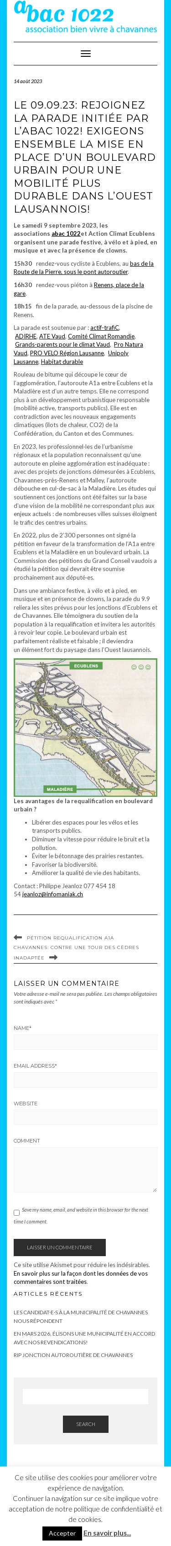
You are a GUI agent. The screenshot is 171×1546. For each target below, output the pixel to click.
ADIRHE (25, 336)
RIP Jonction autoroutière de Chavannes (73, 1355)
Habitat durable (62, 361)
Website (25, 1103)
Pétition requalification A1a (70, 938)
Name (22, 1028)
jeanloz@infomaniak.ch (52, 894)
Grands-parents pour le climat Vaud (62, 344)
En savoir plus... (107, 1533)
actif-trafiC (104, 327)
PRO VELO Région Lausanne (67, 353)
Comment (27, 1141)
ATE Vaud (52, 336)
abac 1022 (66, 233)
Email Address (35, 1066)
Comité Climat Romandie (101, 336)
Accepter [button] (62, 1533)
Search (85, 1424)
